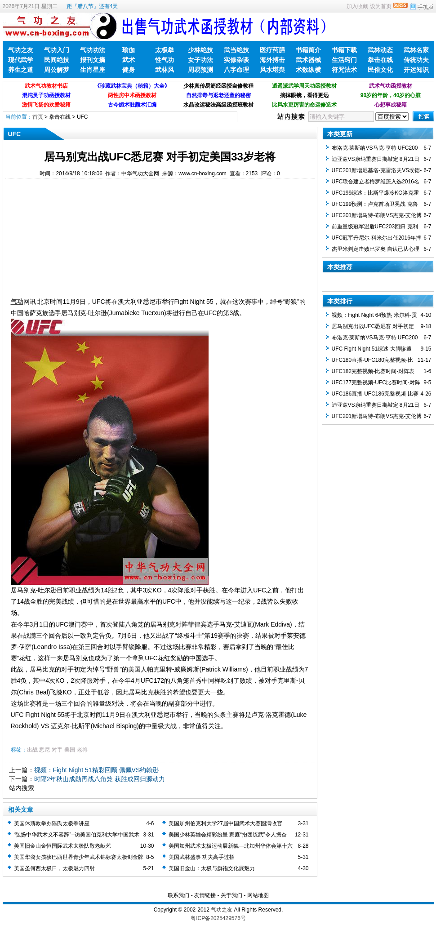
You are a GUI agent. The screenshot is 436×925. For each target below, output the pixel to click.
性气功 (164, 59)
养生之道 (20, 69)
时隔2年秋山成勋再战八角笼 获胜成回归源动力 (99, 779)
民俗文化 (380, 69)
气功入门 (56, 49)
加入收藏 (357, 6)
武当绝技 (236, 49)
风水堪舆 (272, 69)
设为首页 (381, 6)
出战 (32, 750)
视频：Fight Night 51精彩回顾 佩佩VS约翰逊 (96, 770)
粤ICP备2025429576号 (218, 918)
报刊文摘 (92, 59)
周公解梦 (56, 69)
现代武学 (20, 59)
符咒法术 (344, 69)
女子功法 (200, 59)
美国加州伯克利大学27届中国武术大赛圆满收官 (225, 823)
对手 (57, 750)
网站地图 (258, 895)
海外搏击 (272, 59)
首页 (37, 117)
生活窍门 (344, 59)
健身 (128, 69)
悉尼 (44, 750)
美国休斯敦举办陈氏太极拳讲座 (51, 823)
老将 (82, 750)
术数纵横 (308, 69)
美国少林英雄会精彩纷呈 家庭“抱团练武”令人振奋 (228, 835)
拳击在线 (380, 59)
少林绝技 (200, 49)
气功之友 (20, 49)
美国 (69, 750)
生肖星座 (92, 69)
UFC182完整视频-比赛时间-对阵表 (373, 371)
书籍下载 (344, 49)
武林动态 (380, 49)
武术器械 (308, 59)
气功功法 (92, 49)
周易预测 (200, 69)
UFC (82, 117)
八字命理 (236, 69)
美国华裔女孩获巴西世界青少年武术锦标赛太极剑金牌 (78, 857)
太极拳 (164, 49)
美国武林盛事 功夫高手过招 (202, 857)
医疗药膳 (272, 49)
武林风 (164, 69)
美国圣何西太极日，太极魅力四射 (54, 868)
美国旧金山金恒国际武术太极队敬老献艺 (62, 846)
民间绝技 (56, 59)
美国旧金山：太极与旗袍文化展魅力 (212, 868)
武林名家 (416, 49)
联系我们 (178, 895)
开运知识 (416, 69)
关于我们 (231, 895)
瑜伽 (128, 49)
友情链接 (205, 895)
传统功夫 (416, 59)
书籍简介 (308, 49)
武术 (128, 59)
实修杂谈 (236, 59)
